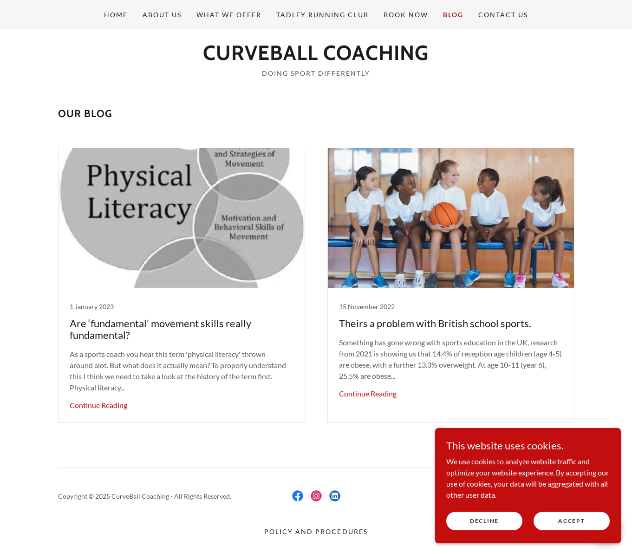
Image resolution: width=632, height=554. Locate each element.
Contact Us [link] (503, 15)
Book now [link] (406, 15)
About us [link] (162, 15)
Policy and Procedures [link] (315, 531)
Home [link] (116, 15)
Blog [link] (453, 15)
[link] (316, 57)
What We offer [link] (228, 15)
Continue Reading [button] (98, 405)
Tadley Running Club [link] (322, 15)
